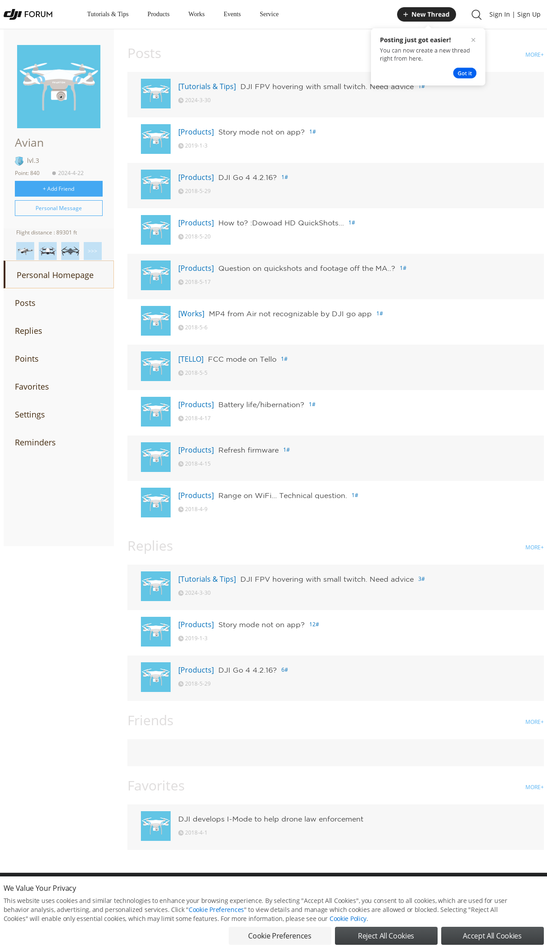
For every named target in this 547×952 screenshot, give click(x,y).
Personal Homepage (55, 274)
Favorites (32, 386)
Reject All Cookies (386, 936)
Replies (28, 330)
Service (269, 14)
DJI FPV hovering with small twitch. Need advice (327, 86)
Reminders (35, 442)
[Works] (191, 314)
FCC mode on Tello (242, 359)
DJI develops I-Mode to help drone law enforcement (270, 819)
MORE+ (534, 54)
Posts (25, 302)
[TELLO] (190, 359)
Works (197, 14)
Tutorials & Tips (108, 14)
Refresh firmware (248, 450)
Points (27, 358)
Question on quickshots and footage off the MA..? (306, 268)
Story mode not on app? (261, 132)
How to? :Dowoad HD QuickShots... (281, 223)
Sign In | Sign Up (515, 14)
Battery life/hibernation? (261, 404)
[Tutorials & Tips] (207, 86)
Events (232, 14)
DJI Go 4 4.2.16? (247, 177)
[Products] (196, 132)
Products (159, 14)
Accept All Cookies (492, 936)
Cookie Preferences (216, 909)
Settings (30, 414)
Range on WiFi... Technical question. (282, 495)
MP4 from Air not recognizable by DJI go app (290, 314)
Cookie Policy (348, 918)
